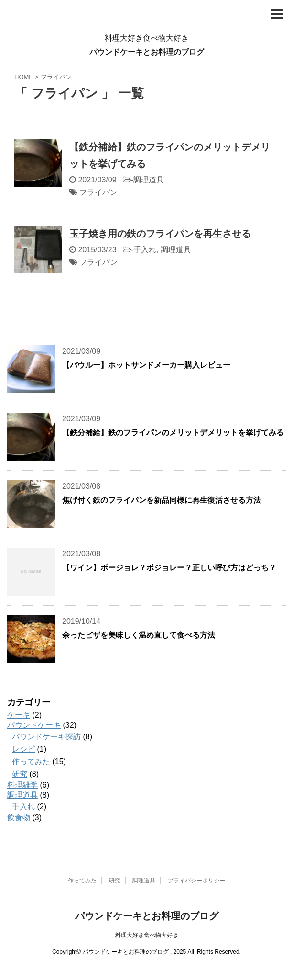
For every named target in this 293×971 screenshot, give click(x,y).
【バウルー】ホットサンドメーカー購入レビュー (146, 365)
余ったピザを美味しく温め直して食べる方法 (138, 635)
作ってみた (31, 761)
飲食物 (18, 817)
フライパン (98, 192)
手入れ (144, 250)
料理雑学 (22, 785)
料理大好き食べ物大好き (146, 935)
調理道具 (148, 180)
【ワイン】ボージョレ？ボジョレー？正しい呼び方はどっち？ (169, 568)
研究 (19, 774)
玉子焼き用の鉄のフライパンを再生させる (160, 233)
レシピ (23, 749)
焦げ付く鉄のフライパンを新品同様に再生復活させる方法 (161, 500)
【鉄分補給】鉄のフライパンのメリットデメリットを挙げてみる (173, 433)
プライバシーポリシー (196, 880)
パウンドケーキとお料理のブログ (146, 52)
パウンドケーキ (34, 725)
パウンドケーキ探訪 (46, 737)
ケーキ (18, 715)
